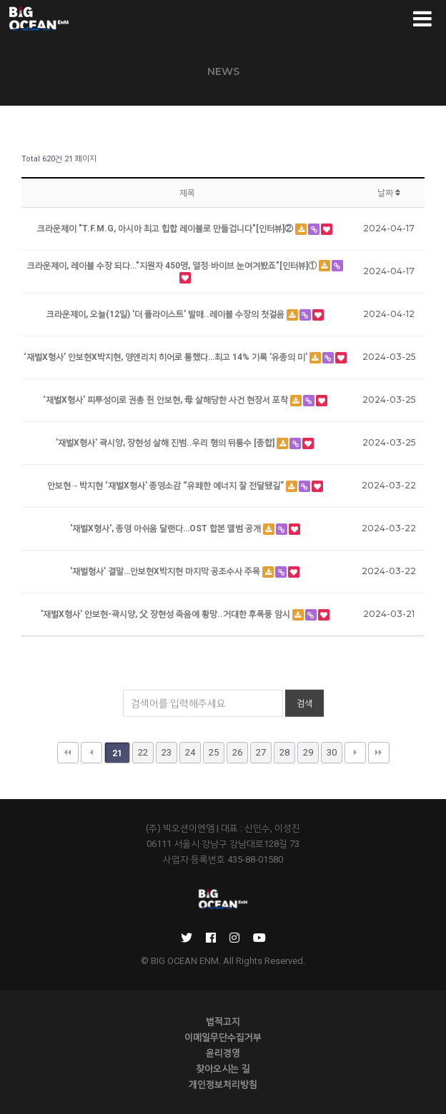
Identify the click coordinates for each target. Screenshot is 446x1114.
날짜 (388, 193)
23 (167, 752)
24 (190, 752)
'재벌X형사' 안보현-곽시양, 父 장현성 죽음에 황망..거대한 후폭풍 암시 (166, 614)
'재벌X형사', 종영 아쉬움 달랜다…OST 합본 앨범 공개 (166, 528)
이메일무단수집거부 (223, 1037)
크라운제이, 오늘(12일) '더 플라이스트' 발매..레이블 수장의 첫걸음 (166, 314)
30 (332, 752)
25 (214, 752)
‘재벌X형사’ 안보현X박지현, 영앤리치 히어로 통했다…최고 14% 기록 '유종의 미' (166, 357)
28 (284, 752)
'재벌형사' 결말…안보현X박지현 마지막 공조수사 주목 (166, 571)
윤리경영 (223, 1052)
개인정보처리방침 (223, 1084)
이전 (91, 752)
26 (237, 752)
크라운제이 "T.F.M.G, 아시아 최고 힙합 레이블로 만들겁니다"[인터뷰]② (166, 229)
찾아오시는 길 (223, 1068)
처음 (68, 752)
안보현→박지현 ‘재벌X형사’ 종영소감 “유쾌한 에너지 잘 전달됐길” (166, 486)
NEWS (223, 71)
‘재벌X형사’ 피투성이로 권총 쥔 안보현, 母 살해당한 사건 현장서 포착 (166, 400)
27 (261, 752)
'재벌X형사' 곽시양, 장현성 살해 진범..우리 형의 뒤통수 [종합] (166, 443)
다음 (355, 752)
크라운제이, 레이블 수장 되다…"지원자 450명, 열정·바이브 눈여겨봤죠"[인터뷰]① (173, 266)
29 (308, 752)
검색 (304, 713)
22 (143, 752)
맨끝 (379, 752)
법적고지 (223, 1021)
